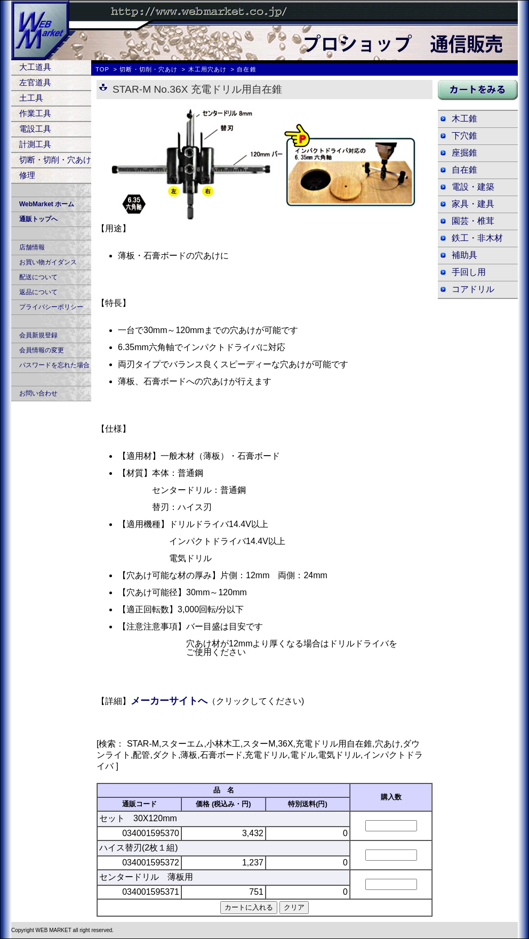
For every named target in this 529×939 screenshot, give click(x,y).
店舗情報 (32, 247)
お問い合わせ (38, 393)
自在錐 (464, 169)
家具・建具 (473, 203)
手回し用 (469, 272)
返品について (38, 292)
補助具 (464, 255)
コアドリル (473, 289)
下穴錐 (464, 135)
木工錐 (464, 118)
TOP (102, 69)
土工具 (31, 97)
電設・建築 (473, 186)
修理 (27, 175)
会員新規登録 (38, 335)
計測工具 (35, 144)
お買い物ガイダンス (48, 262)
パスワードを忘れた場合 (54, 365)
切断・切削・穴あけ (55, 159)
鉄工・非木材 (477, 237)
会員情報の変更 (41, 350)
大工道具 (35, 66)
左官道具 (35, 82)
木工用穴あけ (207, 69)
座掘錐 (464, 152)
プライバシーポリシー (51, 307)
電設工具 (35, 128)
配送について (38, 277)
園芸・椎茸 (473, 220)
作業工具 (35, 113)
